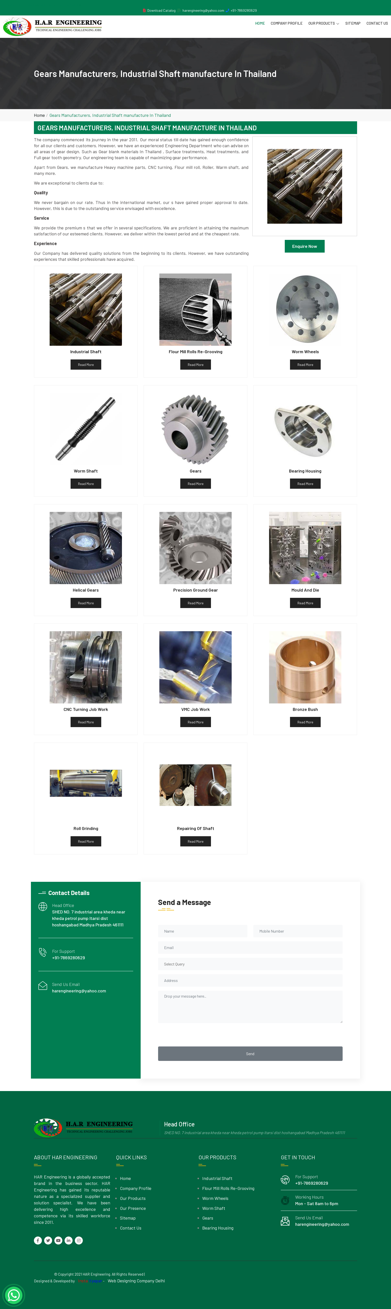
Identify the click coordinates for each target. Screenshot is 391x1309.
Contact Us (377, 23)
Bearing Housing (217, 1228)
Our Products (323, 23)
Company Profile (286, 23)
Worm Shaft (213, 1208)
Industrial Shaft (217, 1178)
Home (260, 23)
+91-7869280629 (244, 10)
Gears (207, 1218)
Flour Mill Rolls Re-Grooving (228, 1188)
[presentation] (196, 1034)
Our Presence (133, 1208)
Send (250, 1053)
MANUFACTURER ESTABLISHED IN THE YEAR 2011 (46, 5)
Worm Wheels (215, 1198)
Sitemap (353, 23)
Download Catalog (161, 10)
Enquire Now (304, 246)
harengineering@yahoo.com (203, 10)
